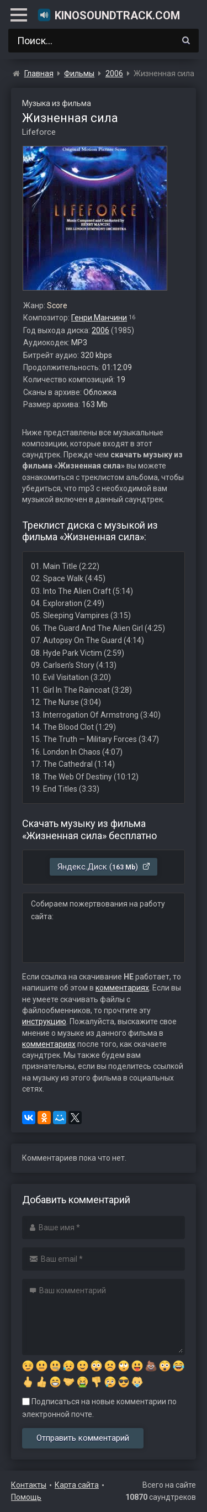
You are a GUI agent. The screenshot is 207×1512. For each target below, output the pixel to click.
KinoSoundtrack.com (108, 15)
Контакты (28, 1485)
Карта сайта (77, 1485)
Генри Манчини (99, 317)
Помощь (26, 1497)
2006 (100, 330)
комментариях (122, 987)
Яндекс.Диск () (104, 867)
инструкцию (44, 1021)
